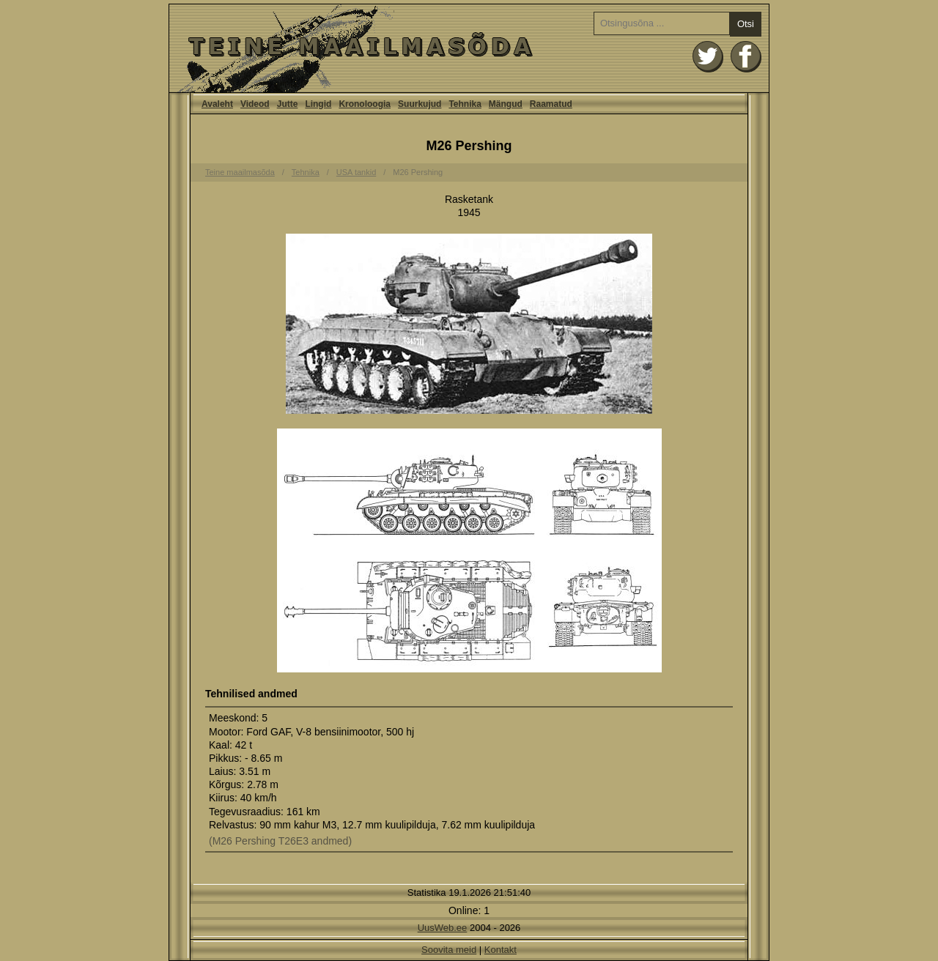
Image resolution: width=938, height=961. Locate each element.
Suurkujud (419, 104)
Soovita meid (448, 949)
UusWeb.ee (443, 927)
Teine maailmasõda (240, 172)
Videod (255, 104)
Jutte (287, 104)
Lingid (318, 104)
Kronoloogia (365, 104)
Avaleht (469, 48)
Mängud (505, 104)
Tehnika (464, 104)
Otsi (745, 23)
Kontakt (500, 949)
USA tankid (356, 172)
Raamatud (551, 104)
